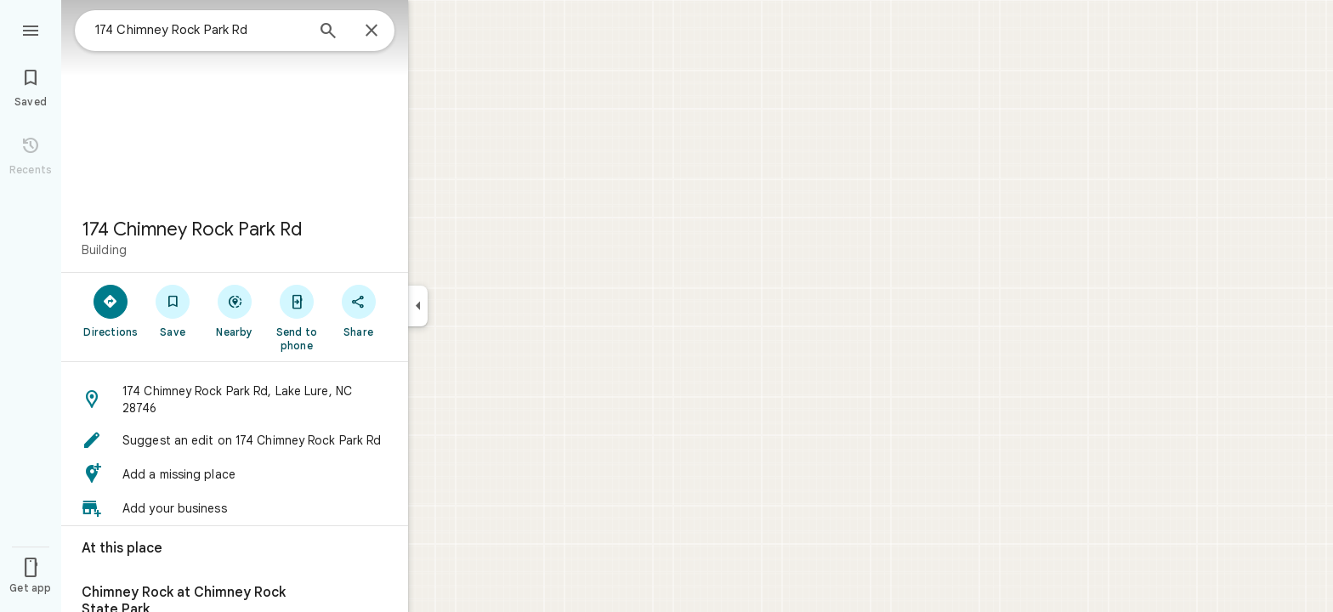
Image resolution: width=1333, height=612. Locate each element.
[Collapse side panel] (418, 306)
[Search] (328, 32)
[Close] (371, 31)
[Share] (358, 310)
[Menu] (30, 29)
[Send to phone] (296, 317)
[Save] (173, 310)
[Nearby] (235, 310)
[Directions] (111, 310)
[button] (234, 399)
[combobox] (199, 30)
